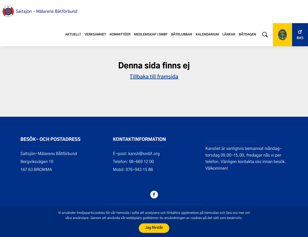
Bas (300, 38)
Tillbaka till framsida (154, 76)
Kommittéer (120, 34)
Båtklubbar (181, 34)
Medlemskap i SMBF (150, 34)
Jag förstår (154, 228)
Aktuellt (73, 34)
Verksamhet (95, 34)
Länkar (228, 34)
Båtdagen (247, 34)
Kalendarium (207, 34)
